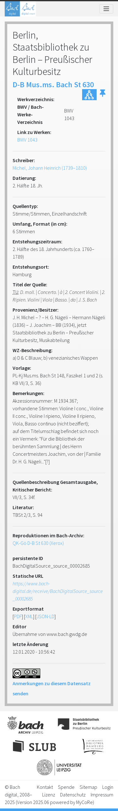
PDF (18, 616)
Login (107, 787)
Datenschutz (73, 794)
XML (29, 616)
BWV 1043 (27, 140)
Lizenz (48, 794)
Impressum (102, 794)
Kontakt (45, 787)
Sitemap (88, 787)
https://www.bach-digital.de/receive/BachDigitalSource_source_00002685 (58, 591)
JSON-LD (45, 616)
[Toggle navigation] (106, 9)
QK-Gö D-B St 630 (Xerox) (38, 543)
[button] (102, 94)
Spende (66, 787)
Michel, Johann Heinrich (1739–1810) (50, 168)
